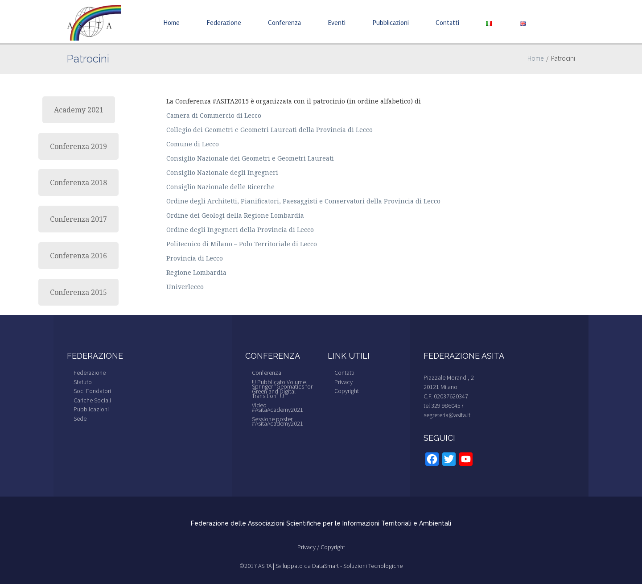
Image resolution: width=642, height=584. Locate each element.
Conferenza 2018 (78, 182)
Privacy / (309, 547)
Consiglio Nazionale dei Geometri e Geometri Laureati (250, 158)
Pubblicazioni (390, 22)
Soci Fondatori (92, 391)
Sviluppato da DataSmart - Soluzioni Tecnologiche (339, 566)
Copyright (346, 391)
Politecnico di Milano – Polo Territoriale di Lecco (241, 244)
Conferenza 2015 (78, 292)
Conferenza (284, 22)
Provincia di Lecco (194, 258)
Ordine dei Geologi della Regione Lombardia (235, 215)
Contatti (447, 22)
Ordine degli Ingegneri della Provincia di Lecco (240, 229)
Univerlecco (185, 286)
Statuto (83, 382)
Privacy (343, 382)
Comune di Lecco (192, 144)
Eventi (337, 22)
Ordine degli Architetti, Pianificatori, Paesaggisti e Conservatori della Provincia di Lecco (303, 201)
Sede (80, 418)
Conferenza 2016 (78, 256)
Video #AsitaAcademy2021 (277, 407)
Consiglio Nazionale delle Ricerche (220, 186)
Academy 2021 (78, 110)
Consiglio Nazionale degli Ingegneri (222, 172)
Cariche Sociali (92, 400)
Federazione (223, 22)
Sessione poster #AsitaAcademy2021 (277, 421)
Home (171, 22)
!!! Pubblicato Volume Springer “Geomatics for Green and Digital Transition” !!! (282, 389)
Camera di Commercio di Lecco (213, 115)
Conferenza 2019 (78, 146)
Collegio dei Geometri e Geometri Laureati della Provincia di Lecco (269, 129)
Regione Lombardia (196, 272)
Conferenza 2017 (78, 219)
